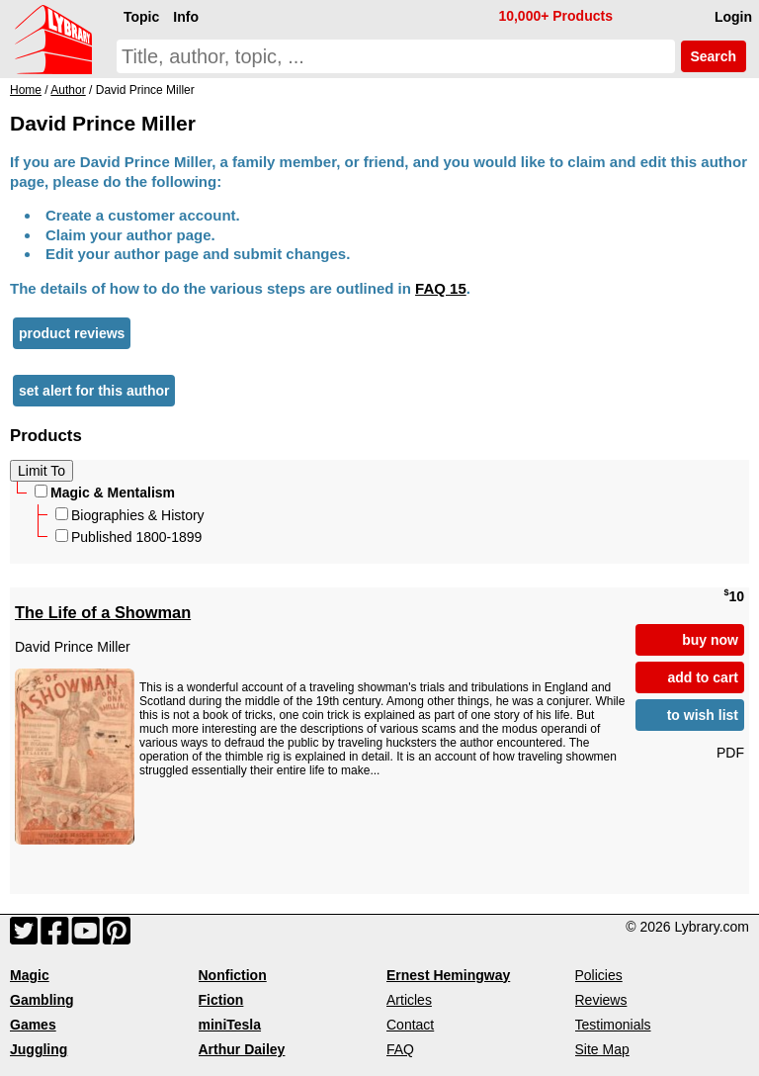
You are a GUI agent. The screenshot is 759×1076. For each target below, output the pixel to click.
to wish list (702, 715)
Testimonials (613, 1024)
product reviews (72, 333)
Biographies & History (130, 515)
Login (733, 17)
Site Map (602, 1049)
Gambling (42, 1000)
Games (33, 1024)
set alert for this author (94, 391)
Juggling (38, 1049)
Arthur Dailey (242, 1049)
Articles (409, 1000)
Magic (29, 975)
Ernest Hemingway (448, 975)
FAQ (400, 1049)
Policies (599, 975)
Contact (410, 1024)
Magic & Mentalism (105, 492)
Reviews (601, 1000)
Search (713, 56)
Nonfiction (233, 975)
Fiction (221, 1000)
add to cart (702, 677)
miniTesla (230, 1024)
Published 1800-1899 (128, 537)
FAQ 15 (440, 288)
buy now (710, 640)
